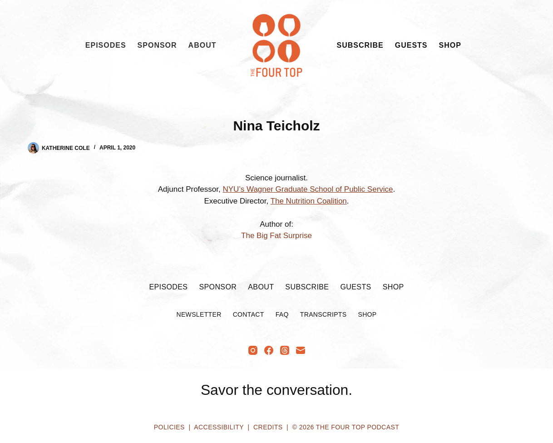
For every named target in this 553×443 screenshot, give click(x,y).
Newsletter (198, 314)
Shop (450, 45)
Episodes (105, 45)
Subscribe (360, 45)
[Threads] (284, 350)
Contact (248, 314)
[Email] (300, 350)
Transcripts (323, 314)
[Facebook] (268, 350)
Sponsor (157, 45)
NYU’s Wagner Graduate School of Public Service (307, 189)
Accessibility (218, 427)
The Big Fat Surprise (276, 235)
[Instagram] (252, 350)
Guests (411, 45)
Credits (267, 427)
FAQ (282, 314)
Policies (169, 427)
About (202, 45)
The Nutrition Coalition (309, 201)
